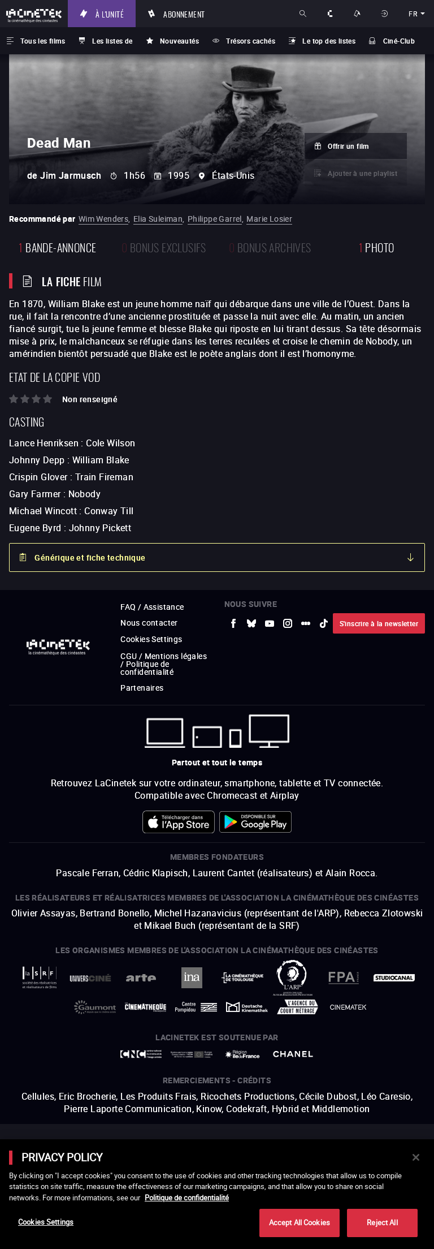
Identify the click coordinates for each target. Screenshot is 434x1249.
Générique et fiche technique (89, 557)
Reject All (382, 1222)
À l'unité (110, 13)
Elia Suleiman (158, 218)
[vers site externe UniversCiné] (90, 978)
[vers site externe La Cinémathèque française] (146, 1007)
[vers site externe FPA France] (343, 978)
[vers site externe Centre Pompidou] (196, 1007)
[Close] (415, 1157)
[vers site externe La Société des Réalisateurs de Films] (40, 977)
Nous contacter (149, 622)
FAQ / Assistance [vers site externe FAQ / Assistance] (152, 606)
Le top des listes (328, 40)
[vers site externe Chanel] (293, 1054)
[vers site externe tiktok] (324, 623)
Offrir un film (348, 145)
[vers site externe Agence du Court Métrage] (298, 1007)
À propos (331, 13)
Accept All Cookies (299, 1222)
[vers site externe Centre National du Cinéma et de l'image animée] (141, 1054)
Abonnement (184, 13)
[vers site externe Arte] (141, 977)
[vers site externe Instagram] (288, 623)
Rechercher (304, 13)
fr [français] (413, 13)
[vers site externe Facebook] (233, 623)
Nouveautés (179, 40)
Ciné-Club (399, 40)
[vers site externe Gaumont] (95, 1007)
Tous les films (42, 40)
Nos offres (358, 13)
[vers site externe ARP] (293, 978)
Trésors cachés (250, 40)
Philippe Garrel (215, 218)
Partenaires (141, 687)
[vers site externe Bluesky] (251, 623)
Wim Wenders (103, 218)
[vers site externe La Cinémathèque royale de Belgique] (348, 1007)
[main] (217, 1194)
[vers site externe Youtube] (270, 623)
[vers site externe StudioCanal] (394, 977)
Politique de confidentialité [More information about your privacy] (187, 1197)
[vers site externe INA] (191, 977)
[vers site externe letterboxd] (306, 623)
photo (376, 246)
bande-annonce (57, 246)
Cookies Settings (151, 639)
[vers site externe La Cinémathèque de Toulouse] (242, 977)
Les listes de (112, 40)
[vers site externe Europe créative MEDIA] (191, 1054)
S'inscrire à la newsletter (379, 623)
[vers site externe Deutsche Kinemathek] (247, 1007)
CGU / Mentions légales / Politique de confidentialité (163, 664)
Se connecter (386, 13)
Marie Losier (269, 218)
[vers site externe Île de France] (242, 1054)
